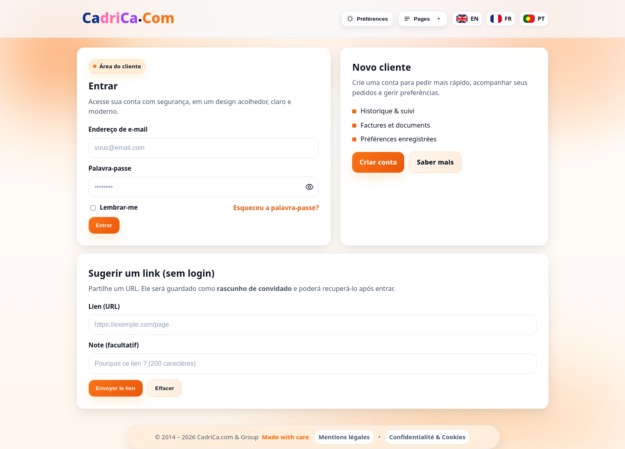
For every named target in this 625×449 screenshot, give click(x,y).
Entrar (104, 225)
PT (533, 18)
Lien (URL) (104, 306)
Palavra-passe (110, 168)
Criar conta (378, 162)
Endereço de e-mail (118, 129)
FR (501, 18)
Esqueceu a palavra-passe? (276, 207)
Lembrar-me (114, 207)
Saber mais (435, 162)
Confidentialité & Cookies (427, 437)
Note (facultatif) (114, 345)
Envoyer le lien (115, 388)
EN (467, 18)
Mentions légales (344, 437)
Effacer (164, 388)
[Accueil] (129, 19)
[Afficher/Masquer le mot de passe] (309, 187)
